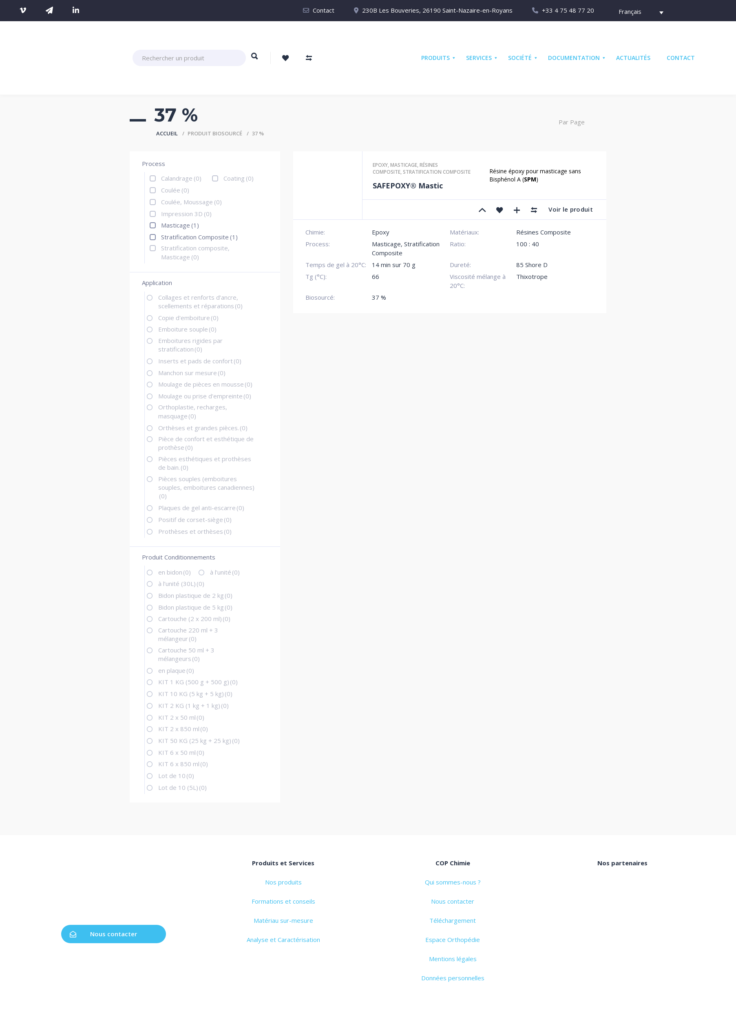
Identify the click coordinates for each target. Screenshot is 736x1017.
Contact (323, 10)
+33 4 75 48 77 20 (568, 10)
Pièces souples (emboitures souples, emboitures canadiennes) (206, 487)
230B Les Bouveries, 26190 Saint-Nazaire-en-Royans (437, 10)
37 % (379, 297)
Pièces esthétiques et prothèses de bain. (204, 463)
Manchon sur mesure (191, 373)
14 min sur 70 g (394, 265)
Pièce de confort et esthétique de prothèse (206, 443)
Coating (238, 178)
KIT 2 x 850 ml (183, 729)
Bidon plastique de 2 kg (195, 595)
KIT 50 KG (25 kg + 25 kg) (199, 740)
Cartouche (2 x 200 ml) (194, 619)
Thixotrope (532, 276)
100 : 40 (527, 244)
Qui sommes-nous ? (453, 882)
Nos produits (283, 882)
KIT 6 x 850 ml (183, 764)
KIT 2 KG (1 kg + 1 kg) (193, 705)
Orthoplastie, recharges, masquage (192, 411)
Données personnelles (452, 978)
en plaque (176, 670)
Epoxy (380, 164)
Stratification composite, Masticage (195, 252)
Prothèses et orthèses (195, 531)
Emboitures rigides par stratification (190, 344)
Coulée (175, 190)
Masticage (180, 225)
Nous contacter (103, 934)
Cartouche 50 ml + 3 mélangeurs (186, 654)
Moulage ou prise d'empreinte (204, 396)
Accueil (167, 133)
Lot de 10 (176, 776)
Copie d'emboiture (188, 318)
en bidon (174, 572)
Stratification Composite (199, 237)
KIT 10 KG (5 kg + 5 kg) (195, 694)
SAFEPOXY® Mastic (408, 185)
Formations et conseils (283, 901)
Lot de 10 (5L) (182, 787)
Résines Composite (543, 232)
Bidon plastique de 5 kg (195, 607)
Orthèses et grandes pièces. (203, 428)
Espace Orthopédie (452, 939)
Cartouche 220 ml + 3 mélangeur (188, 634)
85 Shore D (532, 265)
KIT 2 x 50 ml (181, 717)
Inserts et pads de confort (199, 361)
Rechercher (254, 60)
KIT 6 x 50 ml (181, 752)
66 (375, 276)
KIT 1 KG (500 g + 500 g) (198, 682)
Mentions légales (453, 959)
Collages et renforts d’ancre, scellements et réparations (200, 301)
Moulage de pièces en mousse (205, 384)
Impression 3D (186, 214)
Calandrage (181, 178)
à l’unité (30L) (181, 583)
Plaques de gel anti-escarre (201, 508)
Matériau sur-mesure (283, 920)
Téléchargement (452, 920)
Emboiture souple (187, 329)
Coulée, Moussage (191, 202)
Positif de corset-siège (195, 519)
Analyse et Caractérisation (283, 939)
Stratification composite (437, 171)
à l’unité (225, 572)
